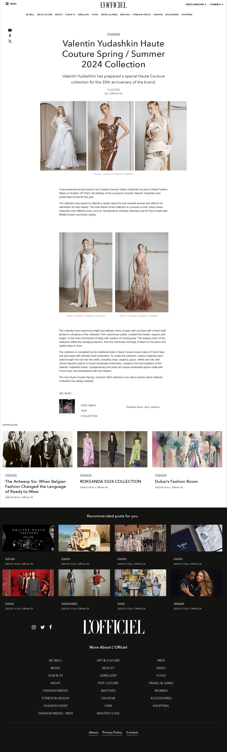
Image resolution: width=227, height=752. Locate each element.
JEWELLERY (83, 22)
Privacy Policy (112, 732)
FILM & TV (70, 22)
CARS (108, 706)
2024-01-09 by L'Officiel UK (94, 487)
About (93, 732)
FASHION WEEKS (55, 690)
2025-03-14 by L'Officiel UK (169, 487)
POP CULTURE (108, 683)
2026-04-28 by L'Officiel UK (19, 497)
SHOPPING (187, 22)
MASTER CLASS (108, 713)
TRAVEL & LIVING (109, 22)
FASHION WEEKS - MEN (55, 713)
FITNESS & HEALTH (142, 22)
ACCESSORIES (172, 22)
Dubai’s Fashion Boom (176, 481)
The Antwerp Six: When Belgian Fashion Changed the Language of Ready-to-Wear (35, 486)
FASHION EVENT (56, 706)
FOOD (95, 22)
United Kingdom (195, 4)
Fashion (113, 34)
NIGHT (55, 683)
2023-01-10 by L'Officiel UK (19, 564)
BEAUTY (59, 22)
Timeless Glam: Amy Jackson (143, 407)
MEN (161, 660)
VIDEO (161, 668)
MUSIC (55, 668)
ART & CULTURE (44, 22)
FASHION (158, 22)
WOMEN (161, 690)
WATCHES (125, 22)
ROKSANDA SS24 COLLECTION (110, 481)
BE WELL (30, 22)
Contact (132, 732)
